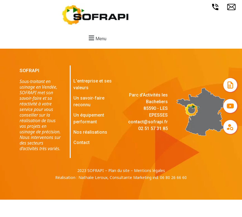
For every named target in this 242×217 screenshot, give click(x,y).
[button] (97, 38)
